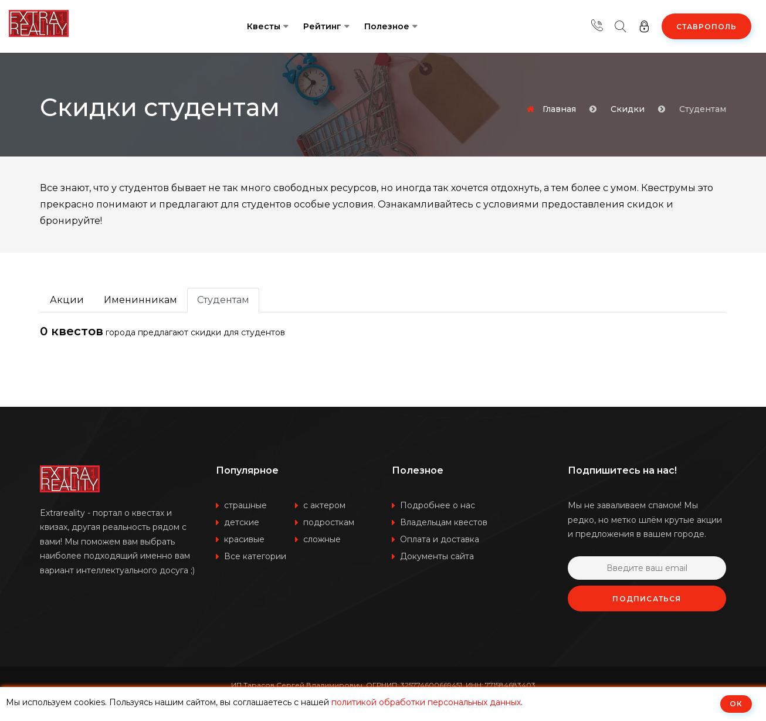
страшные (245, 505)
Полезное (386, 26)
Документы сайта (437, 556)
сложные (322, 539)
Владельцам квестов (443, 522)
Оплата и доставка (439, 539)
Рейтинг (322, 26)
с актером (324, 505)
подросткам (328, 522)
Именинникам (140, 299)
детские (241, 522)
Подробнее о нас (437, 505)
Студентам (223, 299)
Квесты (263, 26)
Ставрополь (706, 26)
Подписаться (646, 598)
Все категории (255, 556)
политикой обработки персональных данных (426, 702)
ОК (736, 703)
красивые (244, 539)
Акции (67, 299)
